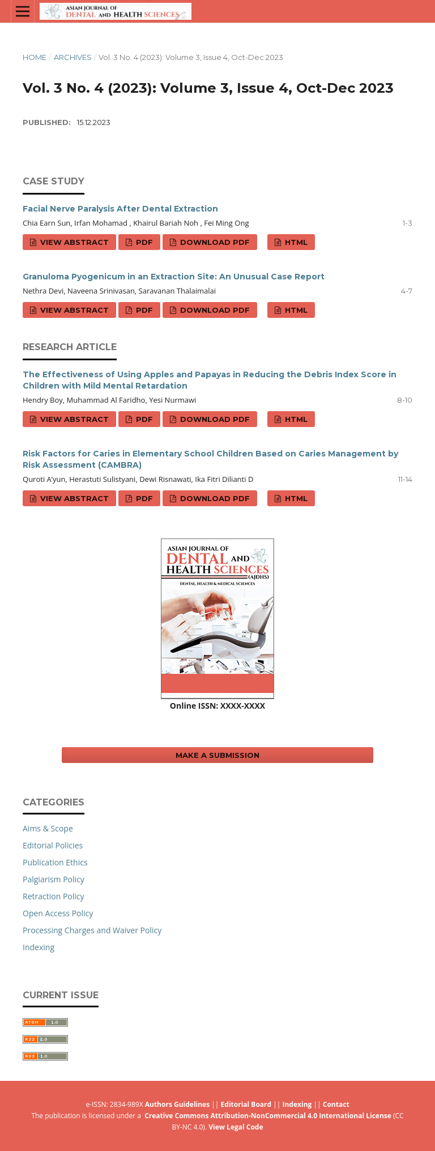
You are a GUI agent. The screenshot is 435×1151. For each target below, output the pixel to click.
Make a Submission (217, 755)
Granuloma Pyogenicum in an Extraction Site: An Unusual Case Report (174, 276)
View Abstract (73, 242)
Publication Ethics (55, 862)
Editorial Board (246, 1104)
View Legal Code (235, 1127)
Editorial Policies (53, 845)
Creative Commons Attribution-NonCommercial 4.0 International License (267, 1115)
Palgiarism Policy (53, 879)
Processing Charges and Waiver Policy (92, 930)
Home (34, 57)
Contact (336, 1104)
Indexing (38, 947)
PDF (143, 242)
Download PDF (214, 242)
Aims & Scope (48, 828)
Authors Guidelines (177, 1104)
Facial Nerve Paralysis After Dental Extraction (120, 209)
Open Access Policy (58, 913)
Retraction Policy (53, 896)
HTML (295, 242)
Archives (73, 57)
